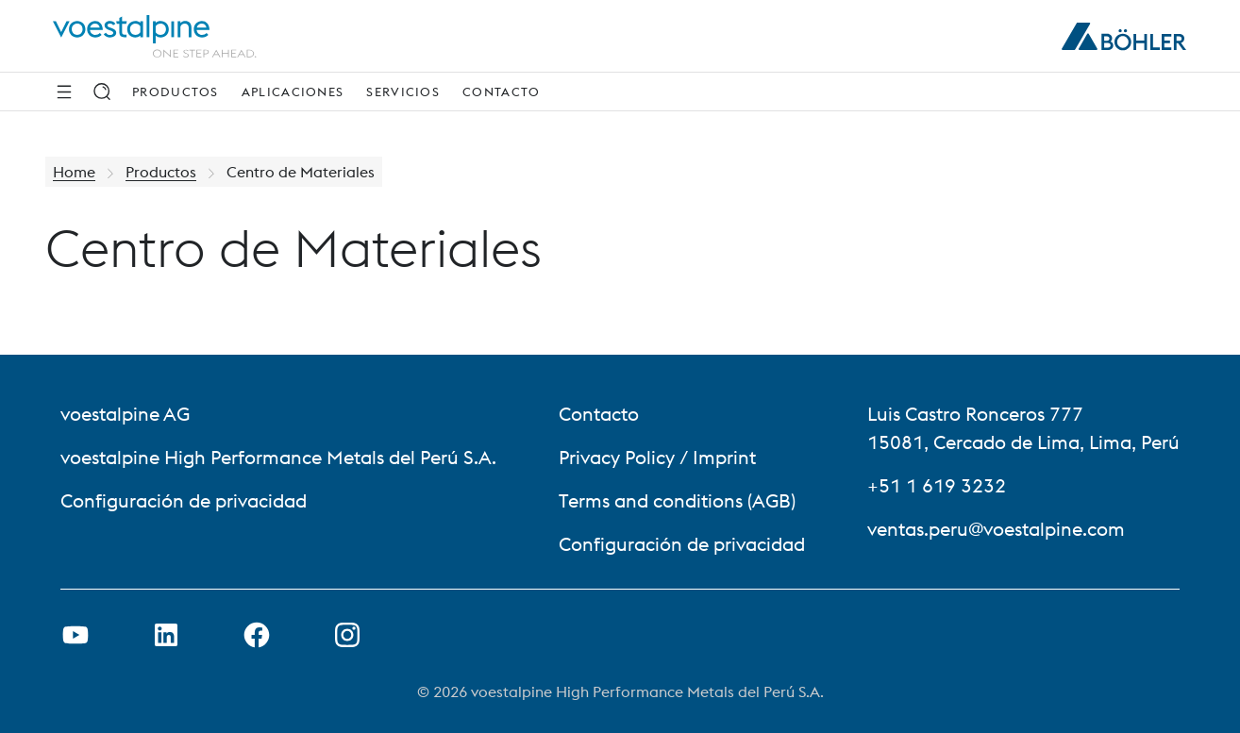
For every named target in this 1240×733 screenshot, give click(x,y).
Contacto (501, 91)
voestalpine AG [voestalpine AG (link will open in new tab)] (125, 413)
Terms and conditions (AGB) (677, 500)
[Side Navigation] (64, 91)
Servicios (403, 91)
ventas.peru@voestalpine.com (996, 529)
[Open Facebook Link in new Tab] (257, 635)
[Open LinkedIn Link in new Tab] (166, 635)
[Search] (102, 91)
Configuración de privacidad (183, 500)
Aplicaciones (293, 91)
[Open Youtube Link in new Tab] (75, 635)
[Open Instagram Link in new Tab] (347, 635)
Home (74, 171)
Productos (175, 91)
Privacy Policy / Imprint (657, 457)
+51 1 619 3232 (936, 485)
